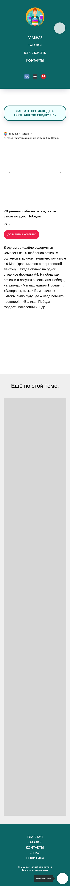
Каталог (35, 45)
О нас (35, 853)
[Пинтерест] (43, 76)
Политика (35, 858)
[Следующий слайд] (60, 172)
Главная (35, 37)
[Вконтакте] (27, 76)
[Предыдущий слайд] (9, 172)
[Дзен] (35, 76)
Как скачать (35, 53)
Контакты (35, 60)
